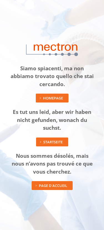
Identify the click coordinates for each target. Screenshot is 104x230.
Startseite (53, 141)
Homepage (53, 98)
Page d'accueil (53, 185)
